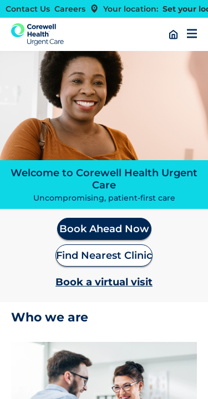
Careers (69, 9)
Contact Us (28, 9)
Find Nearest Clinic (104, 255)
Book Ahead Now (104, 229)
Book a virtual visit (104, 282)
